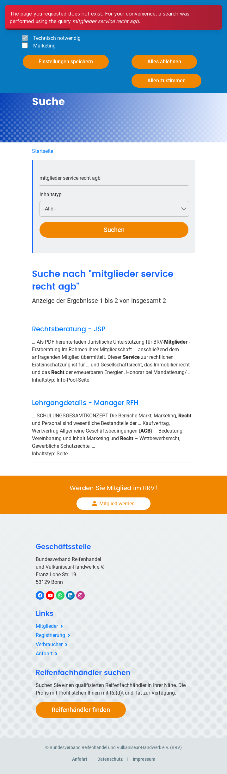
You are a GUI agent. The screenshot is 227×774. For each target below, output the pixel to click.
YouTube (54, 595)
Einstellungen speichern (66, 62)
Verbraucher (49, 644)
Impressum (144, 759)
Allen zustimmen (166, 81)
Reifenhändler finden (81, 710)
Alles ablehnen (164, 62)
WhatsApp (63, 595)
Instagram (84, 595)
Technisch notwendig (57, 38)
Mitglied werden (117, 504)
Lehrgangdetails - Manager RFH (85, 403)
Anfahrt (44, 654)
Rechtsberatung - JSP (68, 329)
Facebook (43, 595)
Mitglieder (47, 626)
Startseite (42, 151)
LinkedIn (73, 595)
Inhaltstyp (51, 194)
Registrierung (50, 635)
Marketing (44, 46)
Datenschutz (110, 759)
